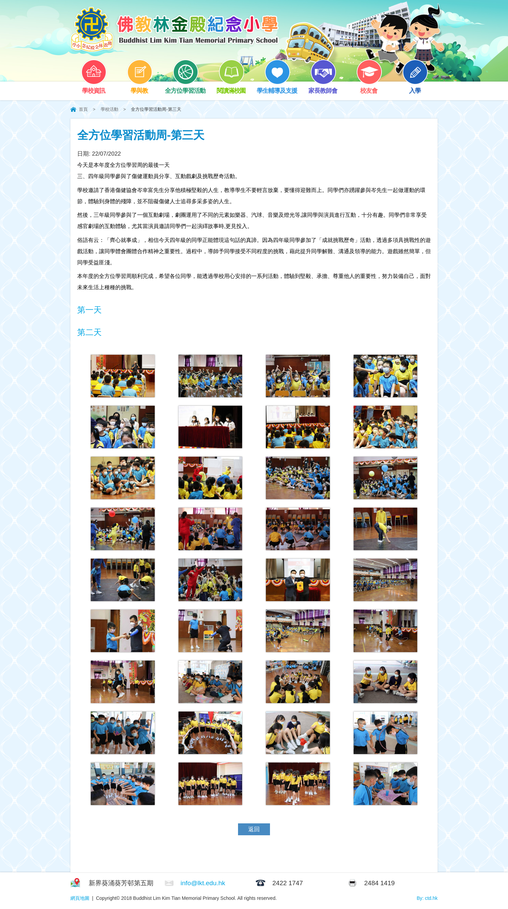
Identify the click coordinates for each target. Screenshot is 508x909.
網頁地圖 (79, 898)
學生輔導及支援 (277, 88)
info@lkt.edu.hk (203, 883)
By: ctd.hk (427, 898)
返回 (254, 829)
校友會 (369, 88)
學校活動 (109, 109)
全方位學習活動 (185, 88)
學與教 (139, 88)
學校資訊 (93, 88)
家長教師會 (322, 88)
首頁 (83, 109)
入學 (415, 88)
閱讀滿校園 (231, 88)
